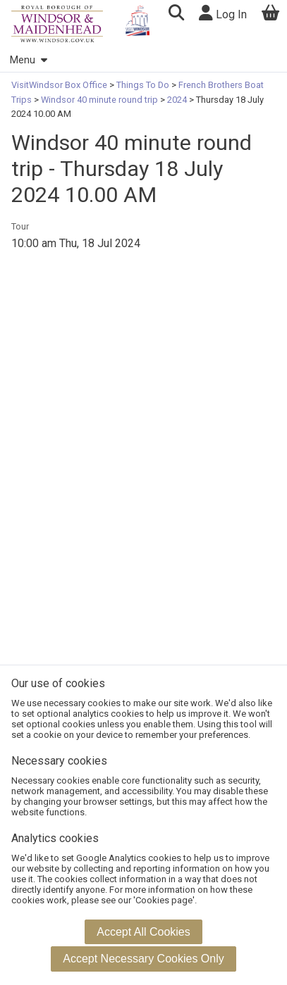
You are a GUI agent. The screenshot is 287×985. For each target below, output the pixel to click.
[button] (176, 14)
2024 (177, 99)
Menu (28, 60)
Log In (223, 13)
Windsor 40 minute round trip (99, 99)
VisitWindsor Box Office (60, 85)
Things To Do (142, 85)
